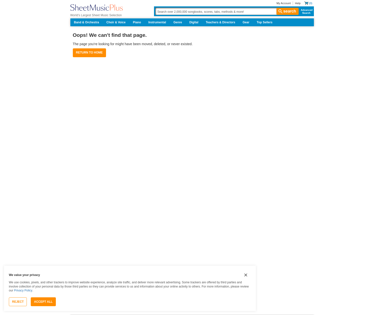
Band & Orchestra (86, 22)
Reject (18, 301)
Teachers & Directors (220, 22)
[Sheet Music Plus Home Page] (96, 7)
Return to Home (89, 52)
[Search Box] (226, 11)
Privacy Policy (23, 290)
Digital (194, 22)
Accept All (43, 301)
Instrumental (157, 22)
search (287, 11)
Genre (177, 22)
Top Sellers (265, 22)
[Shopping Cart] (308, 3)
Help (298, 3)
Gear (246, 22)
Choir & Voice (116, 22)
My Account (283, 3)
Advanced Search (305, 11)
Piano (137, 22)
